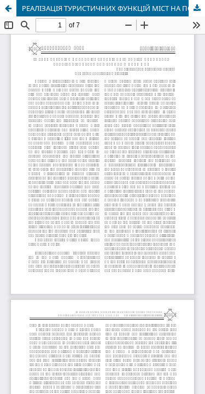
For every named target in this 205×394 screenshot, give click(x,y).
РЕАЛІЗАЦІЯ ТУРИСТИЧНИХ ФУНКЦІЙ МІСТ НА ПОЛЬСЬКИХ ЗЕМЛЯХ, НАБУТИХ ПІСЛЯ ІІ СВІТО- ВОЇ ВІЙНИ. (113, 8)
